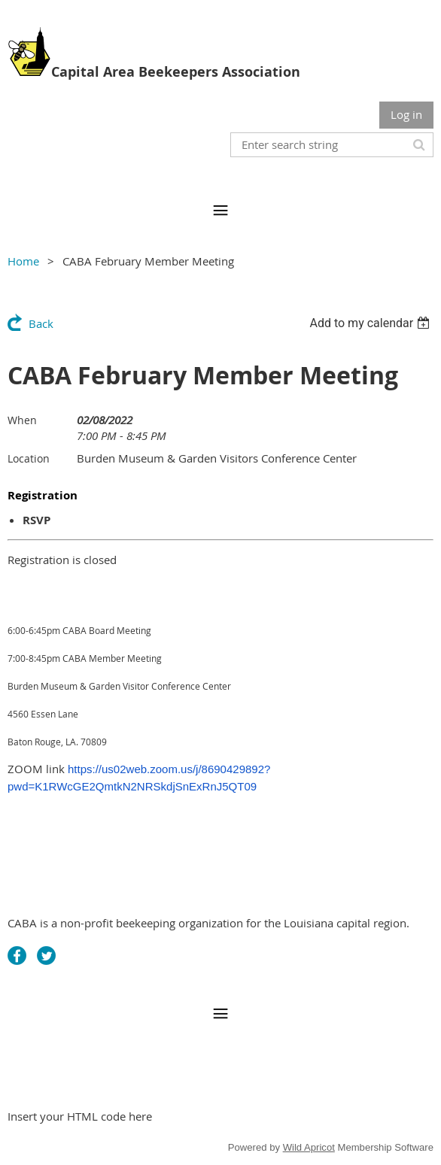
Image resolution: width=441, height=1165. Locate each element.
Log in (406, 114)
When (22, 420)
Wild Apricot (309, 1147)
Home (23, 260)
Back (41, 323)
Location (29, 458)
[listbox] (371, 323)
